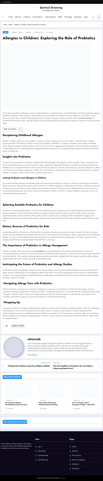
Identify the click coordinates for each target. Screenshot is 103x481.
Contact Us (26, 17)
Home (11, 17)
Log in (40, 446)
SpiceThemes (62, 478)
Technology (68, 17)
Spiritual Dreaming (51, 7)
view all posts (32, 355)
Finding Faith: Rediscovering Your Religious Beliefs (29, 366)
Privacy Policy (38, 17)
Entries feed (42, 451)
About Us (18, 17)
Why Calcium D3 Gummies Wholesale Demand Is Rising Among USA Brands (48, 404)
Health (60, 17)
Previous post (45, 363)
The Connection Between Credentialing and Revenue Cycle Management (16, 404)
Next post (56, 363)
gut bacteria (41, 251)
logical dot (9, 400)
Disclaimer (75, 464)
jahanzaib (28, 32)
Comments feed (43, 455)
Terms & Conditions (78, 460)
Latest (86, 17)
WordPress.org (43, 460)
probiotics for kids (85, 118)
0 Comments (49, 32)
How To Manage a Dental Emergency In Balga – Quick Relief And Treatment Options (84, 404)
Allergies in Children (17, 32)
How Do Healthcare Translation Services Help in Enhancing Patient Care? (73, 367)
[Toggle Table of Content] (19, 129)
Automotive (78, 17)
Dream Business (50, 17)
